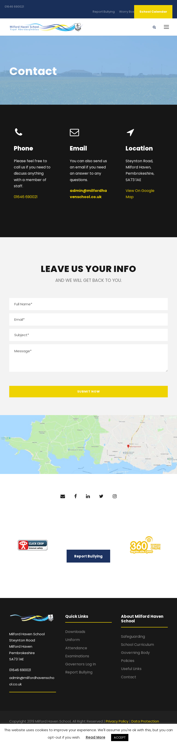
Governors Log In (80, 664)
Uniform (72, 639)
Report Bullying (104, 11)
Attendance (76, 648)
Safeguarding (133, 636)
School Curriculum (137, 644)
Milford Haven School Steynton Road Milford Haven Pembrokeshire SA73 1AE (27, 646)
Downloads (75, 631)
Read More (95, 737)
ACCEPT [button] (120, 737)
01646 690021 (14, 6)
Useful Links (131, 668)
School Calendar (153, 11)
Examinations (77, 656)
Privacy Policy (117, 721)
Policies (127, 660)
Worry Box (126, 11)
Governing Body (135, 652)
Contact (128, 677)
